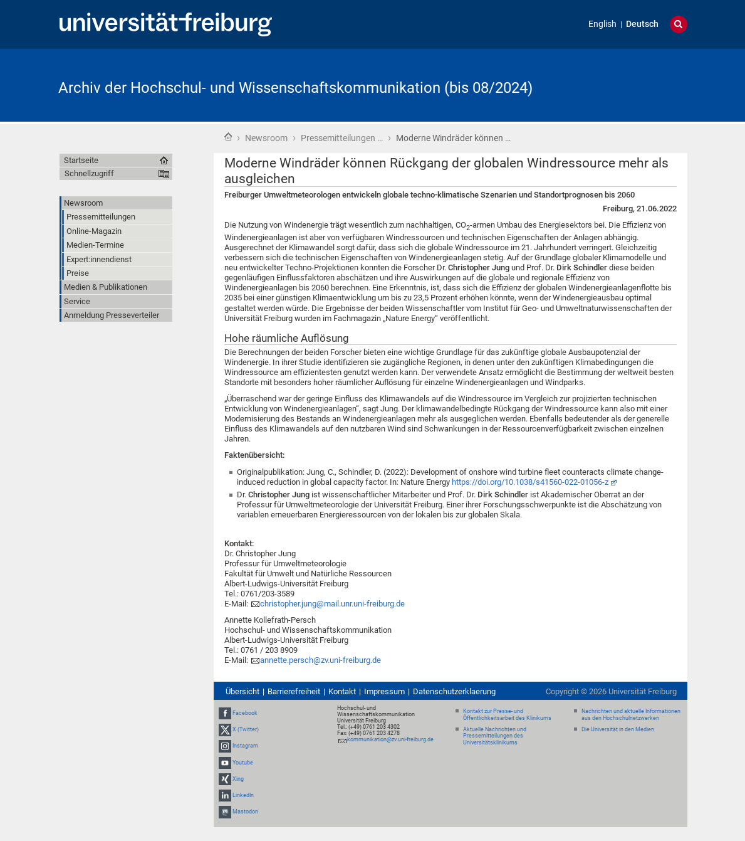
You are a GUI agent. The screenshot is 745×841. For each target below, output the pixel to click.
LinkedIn (243, 795)
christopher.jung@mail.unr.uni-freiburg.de (332, 603)
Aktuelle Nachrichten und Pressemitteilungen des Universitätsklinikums (494, 736)
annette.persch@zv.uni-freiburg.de (320, 660)
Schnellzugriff (89, 173)
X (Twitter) (245, 729)
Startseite (228, 136)
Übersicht (242, 691)
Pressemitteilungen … (342, 138)
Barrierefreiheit (294, 691)
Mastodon (245, 811)
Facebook (245, 713)
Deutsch (642, 24)
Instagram (245, 746)
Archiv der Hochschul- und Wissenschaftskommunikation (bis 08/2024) (295, 88)
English (602, 24)
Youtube (242, 762)
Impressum (384, 691)
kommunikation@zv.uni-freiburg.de (390, 739)
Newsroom (266, 138)
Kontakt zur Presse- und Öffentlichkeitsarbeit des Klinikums (507, 714)
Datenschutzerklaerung (454, 691)
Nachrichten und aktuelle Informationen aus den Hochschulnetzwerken (630, 714)
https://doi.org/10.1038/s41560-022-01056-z (530, 482)
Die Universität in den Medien (617, 729)
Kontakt (342, 691)
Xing (238, 779)
